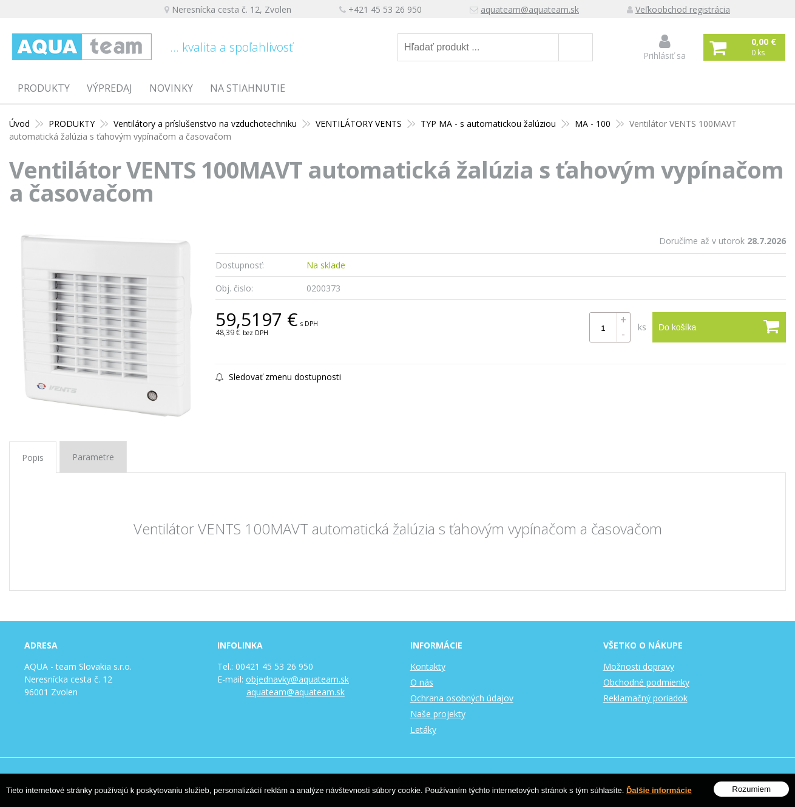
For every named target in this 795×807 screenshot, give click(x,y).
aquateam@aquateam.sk (530, 9)
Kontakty (427, 666)
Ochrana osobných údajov (461, 698)
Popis (33, 457)
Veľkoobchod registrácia (682, 9)
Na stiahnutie (247, 88)
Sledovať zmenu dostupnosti (278, 377)
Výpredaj (109, 88)
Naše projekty (437, 714)
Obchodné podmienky (646, 682)
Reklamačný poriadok (645, 698)
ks (642, 327)
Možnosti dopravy (638, 666)
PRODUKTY (44, 88)
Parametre (93, 457)
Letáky (423, 729)
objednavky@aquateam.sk (297, 679)
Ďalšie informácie (659, 790)
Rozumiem (751, 789)
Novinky (171, 88)
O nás (421, 682)
